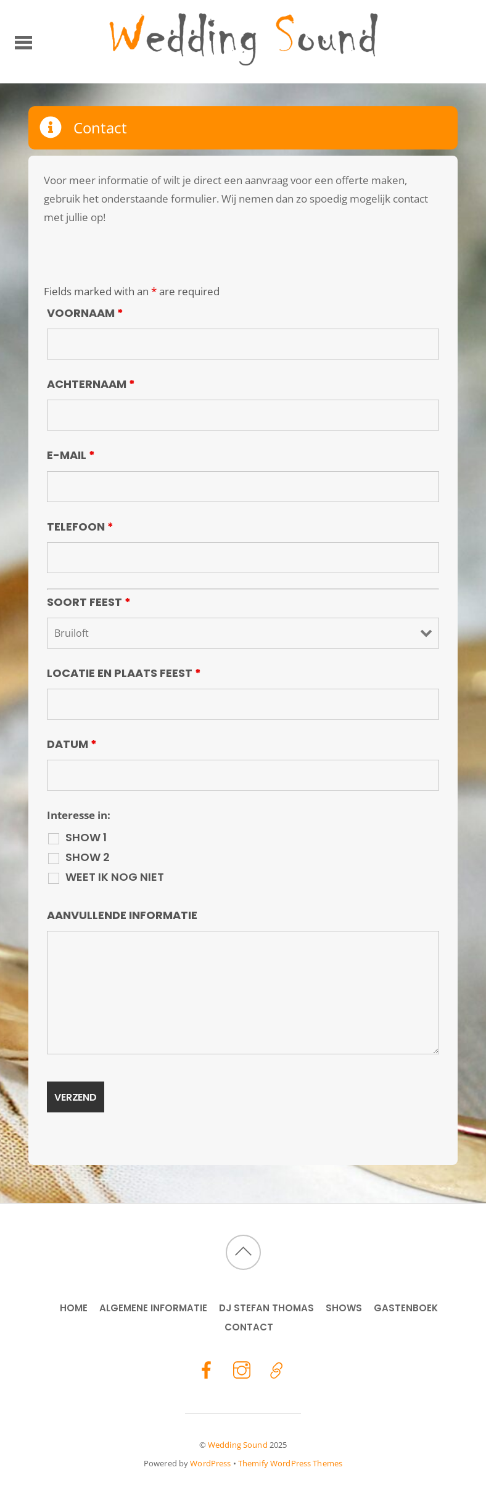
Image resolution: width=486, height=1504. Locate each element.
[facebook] (206, 1369)
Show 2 (87, 857)
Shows (344, 1307)
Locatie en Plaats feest (124, 673)
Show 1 (86, 837)
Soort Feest (89, 602)
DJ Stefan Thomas (266, 1307)
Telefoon (80, 526)
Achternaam (91, 384)
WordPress (210, 1463)
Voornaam (85, 313)
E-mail (71, 455)
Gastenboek (406, 1307)
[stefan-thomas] (277, 1369)
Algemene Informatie (153, 1307)
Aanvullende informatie (122, 915)
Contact (248, 1327)
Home (74, 1307)
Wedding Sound (238, 1444)
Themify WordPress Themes (290, 1463)
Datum (72, 744)
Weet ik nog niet (114, 877)
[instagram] (242, 1369)
